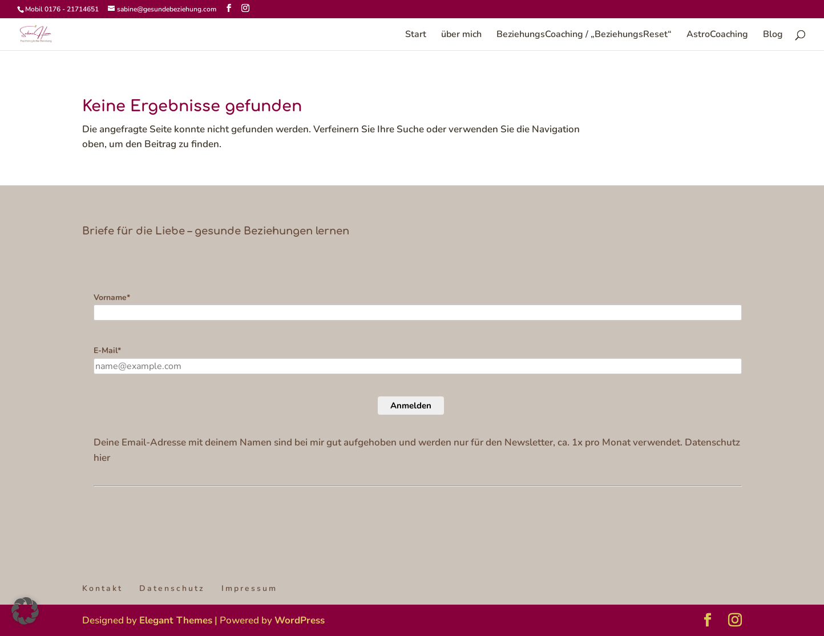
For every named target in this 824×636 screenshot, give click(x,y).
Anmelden (410, 405)
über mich (461, 35)
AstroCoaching (717, 35)
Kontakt (102, 588)
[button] (25, 611)
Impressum (249, 588)
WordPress (299, 620)
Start (415, 35)
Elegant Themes (175, 620)
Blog (773, 35)
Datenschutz (172, 588)
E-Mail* (107, 350)
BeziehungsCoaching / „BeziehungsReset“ (584, 35)
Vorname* (112, 297)
